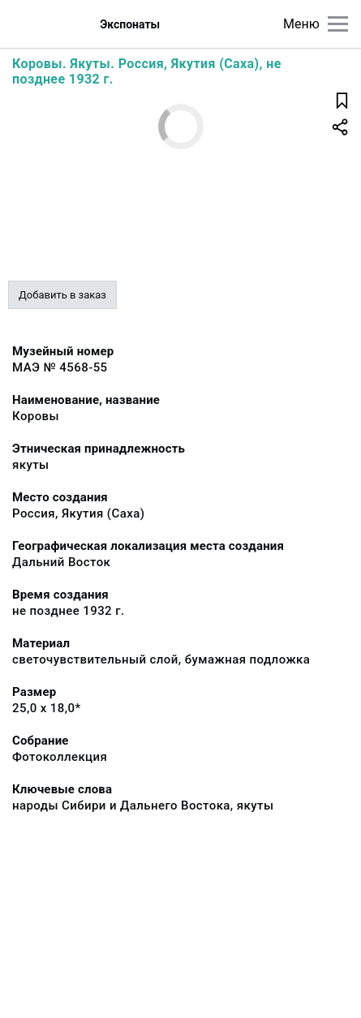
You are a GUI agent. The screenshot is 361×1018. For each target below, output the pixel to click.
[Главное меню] (338, 24)
